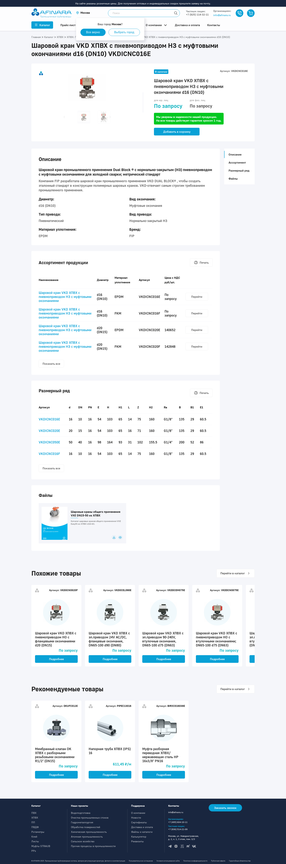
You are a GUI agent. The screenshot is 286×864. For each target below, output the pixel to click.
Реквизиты (137, 841)
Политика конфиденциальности (195, 861)
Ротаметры (37, 831)
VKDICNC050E (49, 442)
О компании (138, 812)
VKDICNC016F (49, 454)
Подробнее (56, 659)
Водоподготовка (80, 812)
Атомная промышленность (87, 836)
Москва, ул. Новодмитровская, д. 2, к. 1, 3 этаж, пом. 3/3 (183, 837)
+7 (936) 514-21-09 (178, 829)
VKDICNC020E (49, 431)
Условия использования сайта (168, 861)
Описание (233, 154)
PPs (33, 850)
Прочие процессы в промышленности (93, 846)
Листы (35, 841)
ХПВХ (34, 817)
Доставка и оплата (142, 827)
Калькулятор (138, 836)
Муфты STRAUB (40, 846)
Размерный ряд (239, 170)
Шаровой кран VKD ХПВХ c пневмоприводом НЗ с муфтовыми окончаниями (65, 297)
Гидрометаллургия (82, 822)
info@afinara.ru (222, 15)
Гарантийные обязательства (240, 861)
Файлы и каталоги (141, 831)
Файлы (233, 178)
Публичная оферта (218, 861)
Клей (34, 836)
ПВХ (33, 812)
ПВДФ (35, 827)
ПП (33, 822)
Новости (136, 817)
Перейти (196, 296)
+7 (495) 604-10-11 (178, 822)
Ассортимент (237, 162)
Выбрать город (124, 32)
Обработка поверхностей (85, 827)
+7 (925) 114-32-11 (197, 14)
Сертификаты (139, 822)
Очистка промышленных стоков (89, 817)
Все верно (93, 32)
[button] (83, 12)
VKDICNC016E (49, 419)
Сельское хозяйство (82, 841)
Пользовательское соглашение (141, 861)
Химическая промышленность (89, 831)
